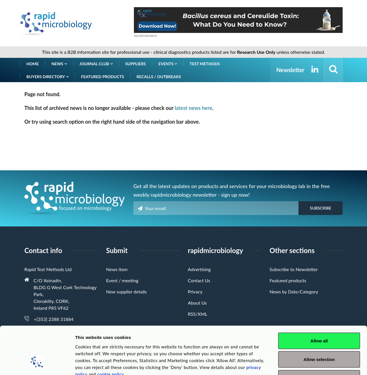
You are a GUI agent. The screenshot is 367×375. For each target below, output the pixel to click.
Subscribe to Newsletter (294, 269)
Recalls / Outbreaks (158, 76)
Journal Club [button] (96, 63)
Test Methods (205, 63)
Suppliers (135, 63)
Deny (319, 337)
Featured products (102, 76)
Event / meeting (122, 280)
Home (32, 63)
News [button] (59, 63)
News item (117, 269)
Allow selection (319, 318)
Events (167, 63)
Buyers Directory (47, 76)
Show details (301, 363)
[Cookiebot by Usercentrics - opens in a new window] (37, 364)
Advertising (199, 269)
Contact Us (199, 280)
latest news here (193, 108)
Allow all (319, 299)
